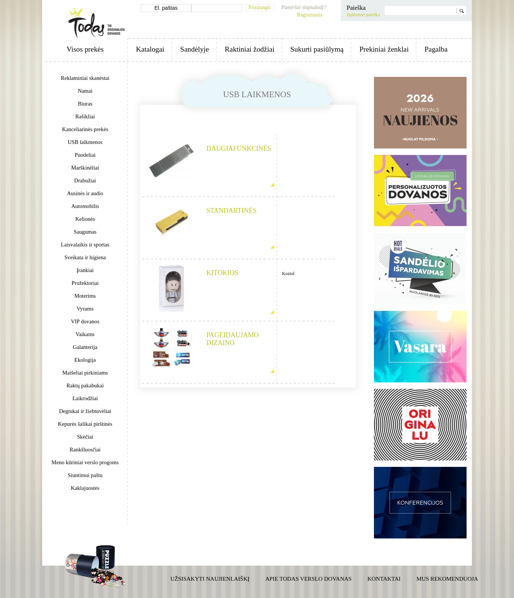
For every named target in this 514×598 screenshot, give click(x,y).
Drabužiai (85, 180)
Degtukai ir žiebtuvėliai (85, 411)
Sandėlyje (194, 49)
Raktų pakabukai (85, 385)
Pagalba (435, 49)
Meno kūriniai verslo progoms (85, 462)
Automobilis (85, 206)
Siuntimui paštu (85, 475)
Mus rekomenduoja (447, 578)
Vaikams (85, 334)
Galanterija (85, 347)
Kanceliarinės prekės (85, 129)
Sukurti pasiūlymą (317, 49)
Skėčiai (85, 437)
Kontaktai (384, 578)
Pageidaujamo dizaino (232, 339)
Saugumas (85, 232)
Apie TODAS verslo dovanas (308, 578)
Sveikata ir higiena (85, 257)
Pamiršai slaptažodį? (303, 7)
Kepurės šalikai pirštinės (85, 424)
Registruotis (310, 15)
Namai (85, 91)
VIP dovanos (85, 321)
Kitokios (222, 273)
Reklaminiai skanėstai (85, 78)
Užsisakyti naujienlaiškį (210, 578)
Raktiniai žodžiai (250, 49)
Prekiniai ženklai (384, 49)
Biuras (85, 104)
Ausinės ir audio (85, 193)
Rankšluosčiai (85, 450)
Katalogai (150, 49)
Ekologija (85, 360)
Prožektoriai (85, 283)
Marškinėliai (85, 168)
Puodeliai (85, 155)
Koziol (288, 273)
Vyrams (85, 309)
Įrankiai (85, 270)
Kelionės (85, 219)
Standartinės (231, 210)
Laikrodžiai (85, 398)
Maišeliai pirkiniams (85, 373)
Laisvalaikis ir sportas (85, 245)
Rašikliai (85, 116)
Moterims (85, 296)
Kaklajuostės (85, 488)
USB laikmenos (85, 142)
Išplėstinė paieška (363, 14)
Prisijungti (259, 7)
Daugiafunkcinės (236, 148)
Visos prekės (85, 49)
